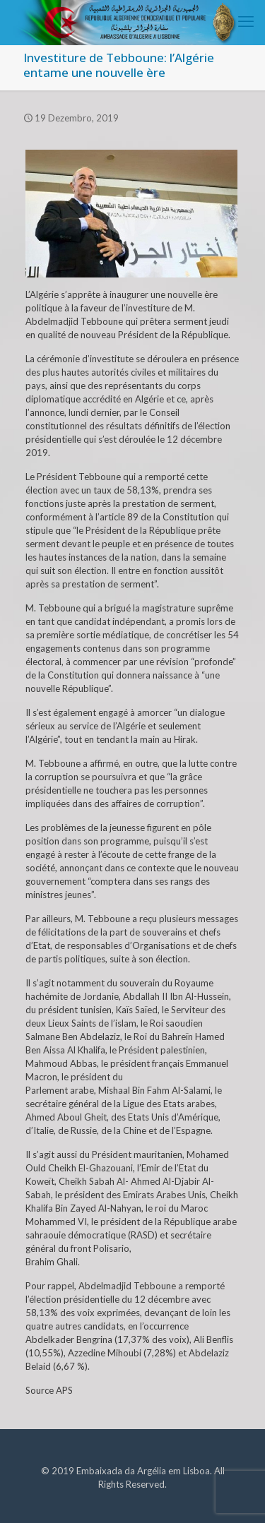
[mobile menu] (246, 21)
